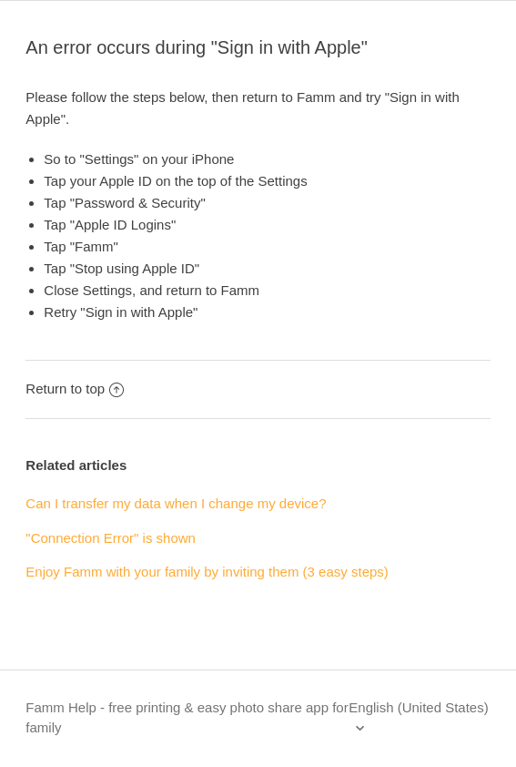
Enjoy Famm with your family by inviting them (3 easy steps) (206, 571)
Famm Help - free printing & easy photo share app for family (186, 718)
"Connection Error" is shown (110, 538)
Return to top (74, 388)
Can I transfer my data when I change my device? (175, 503)
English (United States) (418, 707)
